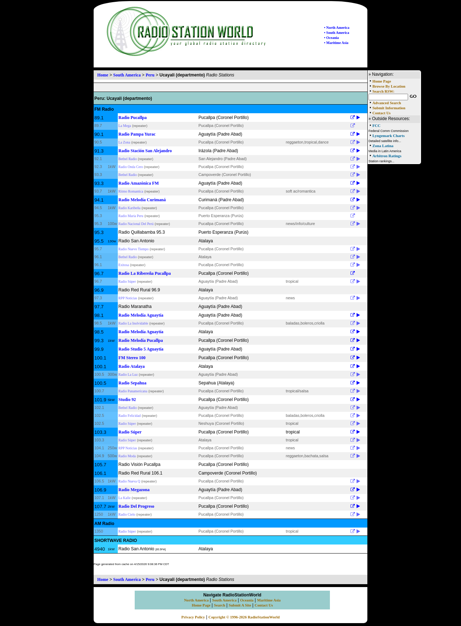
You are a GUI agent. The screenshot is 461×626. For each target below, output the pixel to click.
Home (102, 75)
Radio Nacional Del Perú (135, 224)
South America (126, 75)
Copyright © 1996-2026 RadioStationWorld (244, 617)
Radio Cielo (126, 514)
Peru (150, 75)
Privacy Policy (193, 617)
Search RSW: (383, 91)
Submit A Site (240, 605)
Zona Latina (382, 146)
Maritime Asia (269, 600)
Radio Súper (127, 281)
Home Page (381, 81)
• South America (336, 33)
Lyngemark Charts (388, 135)
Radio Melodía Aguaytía (141, 315)
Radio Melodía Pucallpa (140, 340)
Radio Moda (127, 456)
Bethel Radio (127, 159)
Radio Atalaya (131, 366)
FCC (376, 125)
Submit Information (388, 108)
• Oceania (331, 38)
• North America (336, 28)
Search (219, 605)
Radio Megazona (133, 489)
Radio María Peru (130, 216)
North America (196, 600)
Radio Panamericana (132, 391)
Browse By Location (389, 86)
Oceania (247, 600)
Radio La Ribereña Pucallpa (144, 273)
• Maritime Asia (336, 43)
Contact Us (381, 113)
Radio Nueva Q (129, 481)
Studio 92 (127, 399)
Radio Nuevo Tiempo (133, 249)
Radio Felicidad (129, 416)
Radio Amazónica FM (138, 183)
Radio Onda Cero (130, 167)
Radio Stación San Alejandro (145, 150)
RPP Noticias (127, 298)
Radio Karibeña (129, 208)
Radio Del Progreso (136, 506)
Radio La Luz (128, 374)
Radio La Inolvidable (133, 323)
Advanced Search (386, 103)
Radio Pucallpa (132, 117)
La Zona (124, 142)
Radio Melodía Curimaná (142, 199)
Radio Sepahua (132, 382)
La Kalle (124, 498)
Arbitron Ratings (387, 156)
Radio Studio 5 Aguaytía (141, 349)
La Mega (124, 126)
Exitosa (123, 265)
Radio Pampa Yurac (137, 134)
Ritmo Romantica (130, 191)
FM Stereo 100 (132, 357)
